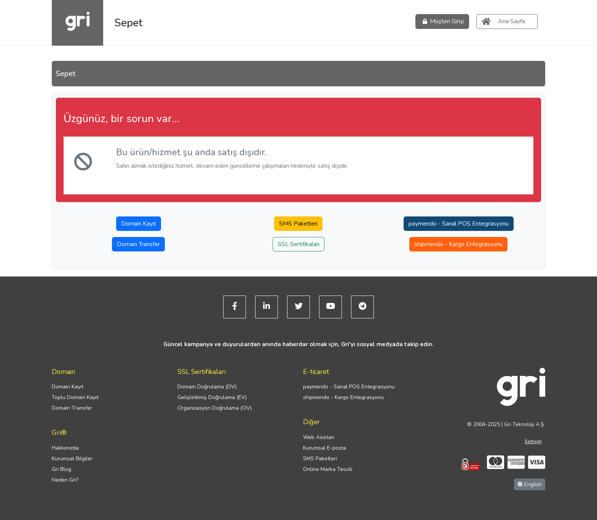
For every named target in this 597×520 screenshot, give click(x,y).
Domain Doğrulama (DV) (206, 386)
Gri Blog (61, 469)
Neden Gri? (65, 479)
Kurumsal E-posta (324, 448)
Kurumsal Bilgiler (72, 458)
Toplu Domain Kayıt (75, 397)
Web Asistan (318, 437)
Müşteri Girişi (442, 21)
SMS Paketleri (298, 223)
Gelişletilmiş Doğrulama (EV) (212, 397)
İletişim (533, 441)
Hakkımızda (65, 448)
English (529, 484)
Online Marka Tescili (327, 469)
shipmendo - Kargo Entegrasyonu (458, 244)
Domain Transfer (138, 244)
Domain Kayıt (138, 223)
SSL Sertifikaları (298, 244)
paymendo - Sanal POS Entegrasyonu (459, 223)
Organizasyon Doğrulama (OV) (214, 408)
